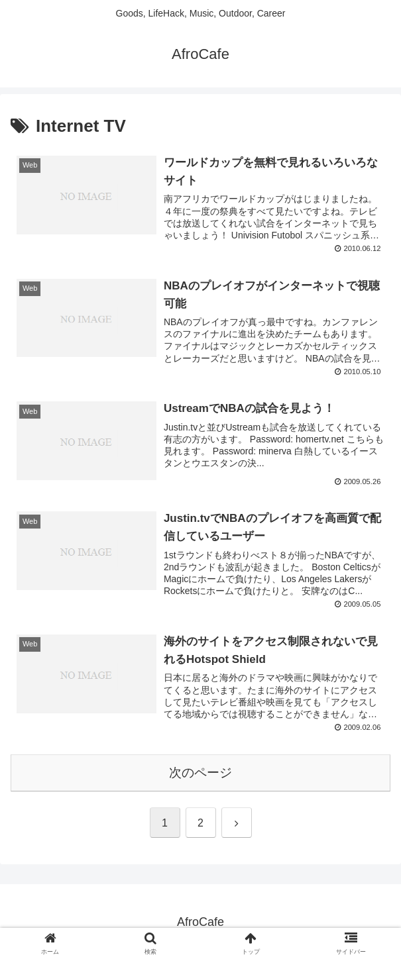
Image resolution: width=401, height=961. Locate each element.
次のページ (200, 773)
